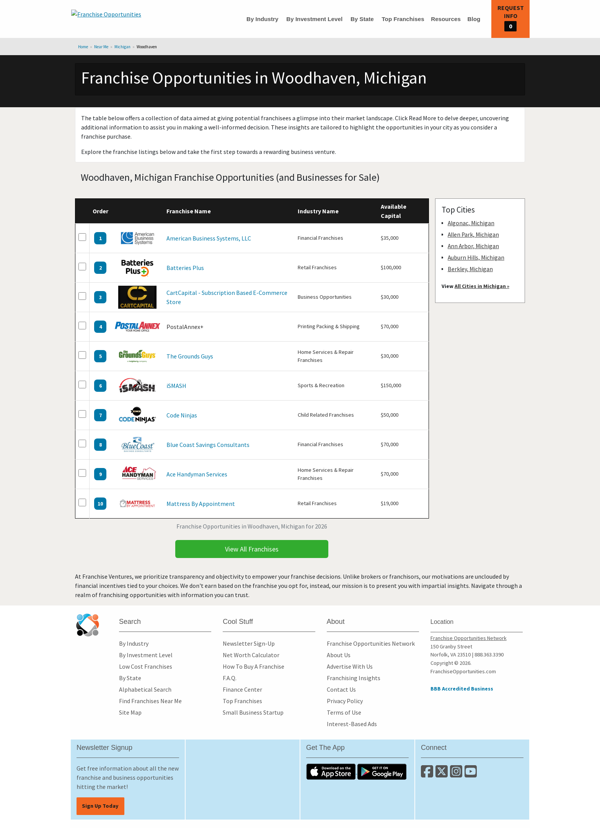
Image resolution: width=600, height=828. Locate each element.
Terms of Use (344, 712)
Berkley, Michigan (470, 269)
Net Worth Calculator (251, 655)
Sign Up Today (100, 805)
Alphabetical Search (145, 689)
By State (362, 19)
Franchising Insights (353, 678)
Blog (473, 19)
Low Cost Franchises (145, 666)
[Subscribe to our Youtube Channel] (471, 774)
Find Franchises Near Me (150, 701)
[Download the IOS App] (331, 771)
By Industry (262, 19)
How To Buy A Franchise (253, 666)
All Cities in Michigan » (482, 286)
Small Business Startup (253, 712)
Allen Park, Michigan (473, 234)
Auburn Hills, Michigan (476, 257)
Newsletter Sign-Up (249, 643)
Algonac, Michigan (471, 223)
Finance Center (242, 689)
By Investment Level (314, 19)
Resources (446, 19)
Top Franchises (403, 19)
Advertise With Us (350, 666)
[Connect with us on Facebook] (428, 774)
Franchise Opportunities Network (371, 643)
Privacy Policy (345, 701)
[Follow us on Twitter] (442, 774)
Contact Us (341, 689)
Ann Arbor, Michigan (473, 246)
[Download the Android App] (382, 771)
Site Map (130, 712)
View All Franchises (252, 549)
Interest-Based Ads (352, 724)
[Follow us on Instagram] (457, 774)
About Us (339, 655)
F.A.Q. (229, 678)
